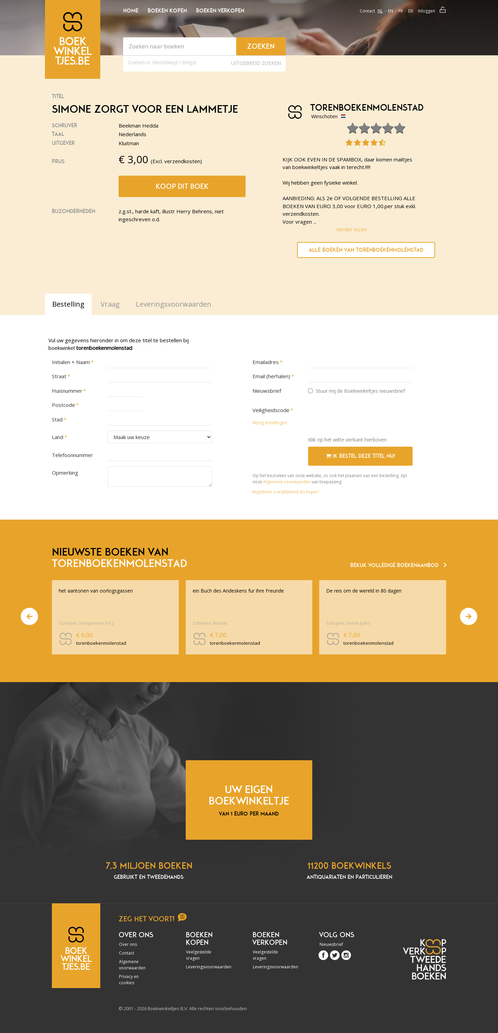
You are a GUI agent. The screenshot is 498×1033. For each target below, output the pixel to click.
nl (380, 11)
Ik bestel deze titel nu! (360, 456)
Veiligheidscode (270, 410)
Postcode (63, 404)
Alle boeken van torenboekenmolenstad (366, 250)
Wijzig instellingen (269, 423)
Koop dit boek (182, 186)
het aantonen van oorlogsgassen (96, 590)
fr (400, 11)
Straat (59, 376)
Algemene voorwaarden (287, 482)
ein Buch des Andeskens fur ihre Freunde (238, 590)
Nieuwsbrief (266, 390)
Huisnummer (67, 390)
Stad (57, 419)
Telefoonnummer (72, 455)
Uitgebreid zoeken (256, 63)
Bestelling (68, 304)
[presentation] (360, 417)
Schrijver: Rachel (210, 623)
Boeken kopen (167, 11)
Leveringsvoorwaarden (204, 967)
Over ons (128, 944)
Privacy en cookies (129, 980)
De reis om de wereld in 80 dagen (364, 590)
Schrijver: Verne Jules (348, 623)
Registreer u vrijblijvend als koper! (285, 492)
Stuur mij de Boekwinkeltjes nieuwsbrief (356, 391)
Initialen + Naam (71, 362)
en (390, 11)
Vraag (110, 304)
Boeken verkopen (220, 11)
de (410, 11)
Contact (367, 11)
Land (57, 437)
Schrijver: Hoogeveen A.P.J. (86, 623)
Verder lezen (351, 229)
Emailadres (265, 362)
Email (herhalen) (271, 376)
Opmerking (65, 472)
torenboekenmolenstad (364, 108)
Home (130, 11)
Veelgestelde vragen (198, 955)
